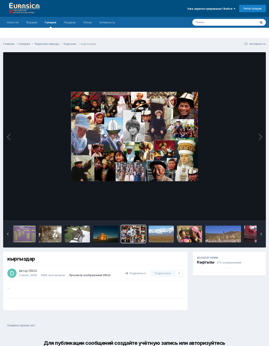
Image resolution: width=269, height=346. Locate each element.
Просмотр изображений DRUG (90, 275)
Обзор (87, 22)
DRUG (33, 271)
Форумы (31, 22)
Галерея (50, 24)
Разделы (70, 22)
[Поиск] (216, 22)
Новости (12, 22)
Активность (107, 22)
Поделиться (135, 273)
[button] (7, 234)
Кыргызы (205, 262)
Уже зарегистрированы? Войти (211, 8)
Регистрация (252, 8)
